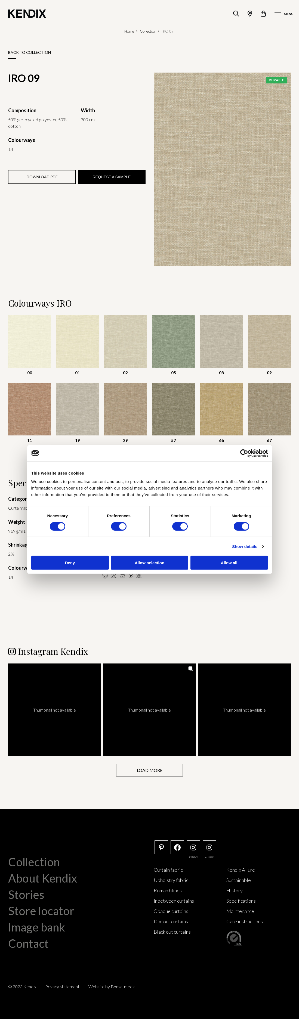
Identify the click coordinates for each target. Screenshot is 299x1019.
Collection (148, 31)
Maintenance (240, 911)
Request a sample (112, 177)
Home (129, 31)
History (234, 890)
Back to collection (29, 52)
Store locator (41, 911)
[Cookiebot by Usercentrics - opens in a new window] (244, 453)
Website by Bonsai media (111, 986)
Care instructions (244, 921)
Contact (28, 943)
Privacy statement (62, 986)
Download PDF (42, 176)
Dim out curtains (171, 921)
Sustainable (238, 880)
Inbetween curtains (174, 901)
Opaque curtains (171, 911)
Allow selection (149, 562)
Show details (244, 546)
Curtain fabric (168, 870)
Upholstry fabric (171, 880)
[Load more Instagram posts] (149, 770)
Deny (70, 562)
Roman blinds (168, 890)
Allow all (229, 562)
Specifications (241, 901)
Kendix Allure (240, 870)
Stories (26, 894)
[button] (54, 709)
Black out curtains (172, 932)
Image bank (36, 927)
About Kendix (42, 878)
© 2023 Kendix (22, 986)
